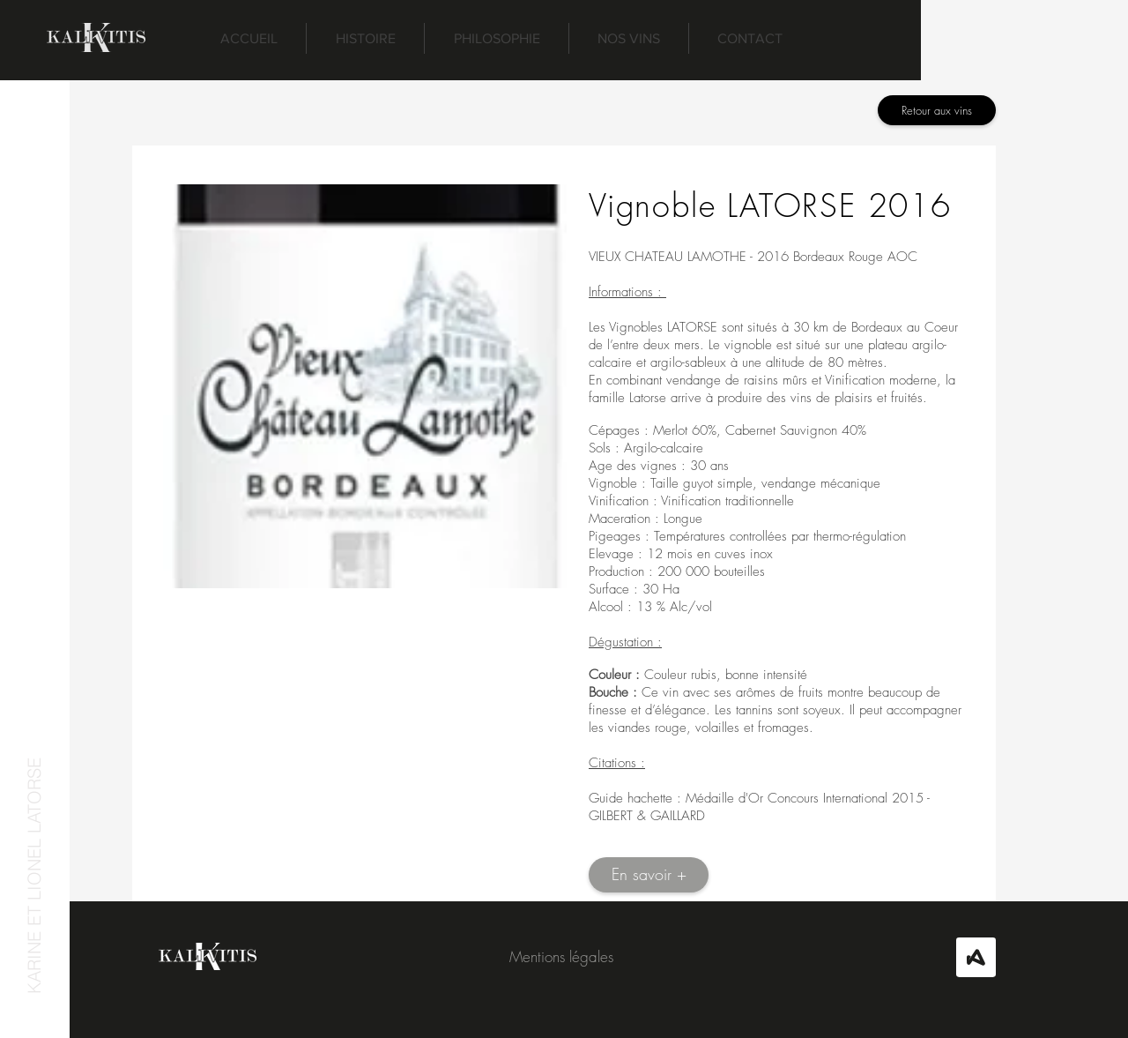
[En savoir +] (649, 874)
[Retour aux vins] (937, 110)
